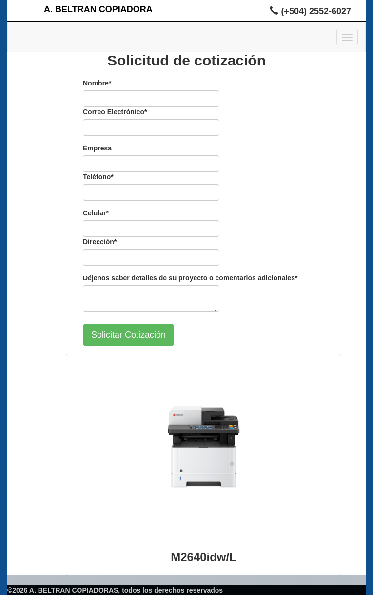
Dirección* (100, 242)
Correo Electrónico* (115, 112)
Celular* (96, 213)
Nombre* (97, 83)
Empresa (97, 148)
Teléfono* (98, 177)
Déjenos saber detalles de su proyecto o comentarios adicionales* (190, 278)
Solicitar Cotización (128, 335)
